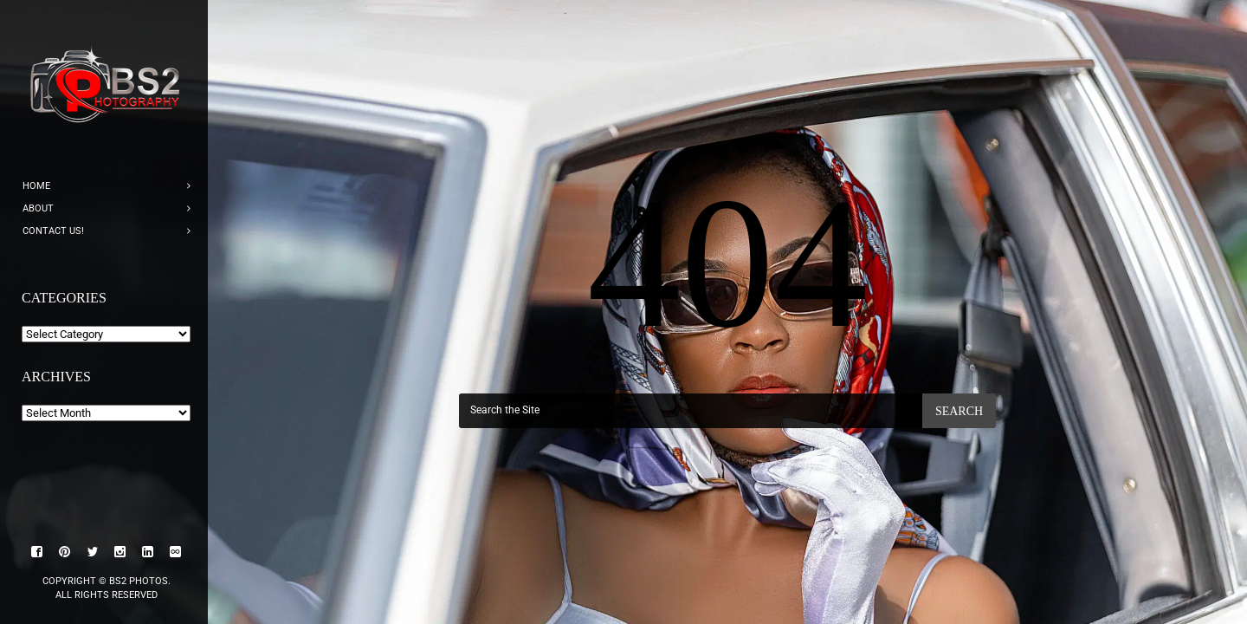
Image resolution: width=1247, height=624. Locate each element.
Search (959, 411)
